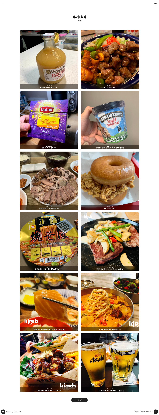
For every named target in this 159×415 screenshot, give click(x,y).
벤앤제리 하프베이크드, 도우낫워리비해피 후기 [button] (110, 120)
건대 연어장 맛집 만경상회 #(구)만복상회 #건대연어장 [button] (49, 302)
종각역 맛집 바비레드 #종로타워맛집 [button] (110, 302)
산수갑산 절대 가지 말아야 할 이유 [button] (49, 181)
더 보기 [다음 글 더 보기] (80, 400)
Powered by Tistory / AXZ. (13, 412)
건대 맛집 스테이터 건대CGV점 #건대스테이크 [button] (110, 241)
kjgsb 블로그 (3, 411)
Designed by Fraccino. (146, 411)
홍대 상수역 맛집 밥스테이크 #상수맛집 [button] (49, 362)
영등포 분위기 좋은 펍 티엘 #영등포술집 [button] (110, 362)
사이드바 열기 (3, 3)
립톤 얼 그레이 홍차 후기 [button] (49, 120)
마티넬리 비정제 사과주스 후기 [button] (49, 59)
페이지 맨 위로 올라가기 (155, 411)
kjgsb (79, 20)
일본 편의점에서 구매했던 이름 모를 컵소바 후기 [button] (49, 241)
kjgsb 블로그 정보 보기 (155, 3)
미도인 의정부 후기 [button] (110, 59)
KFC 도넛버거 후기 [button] (110, 181)
